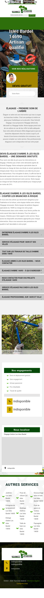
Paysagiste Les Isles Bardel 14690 (35, 527)
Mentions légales (33, 581)
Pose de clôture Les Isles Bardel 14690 (22, 498)
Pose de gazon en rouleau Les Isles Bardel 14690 (35, 512)
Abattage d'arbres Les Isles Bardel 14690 (21, 513)
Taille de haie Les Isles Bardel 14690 (21, 528)
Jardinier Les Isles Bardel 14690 (7, 497)
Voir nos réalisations (23, 69)
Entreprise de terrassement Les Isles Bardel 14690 (8, 509)
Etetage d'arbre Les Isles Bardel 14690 (7, 523)
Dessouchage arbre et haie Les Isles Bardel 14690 (36, 497)
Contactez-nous (22, 583)
